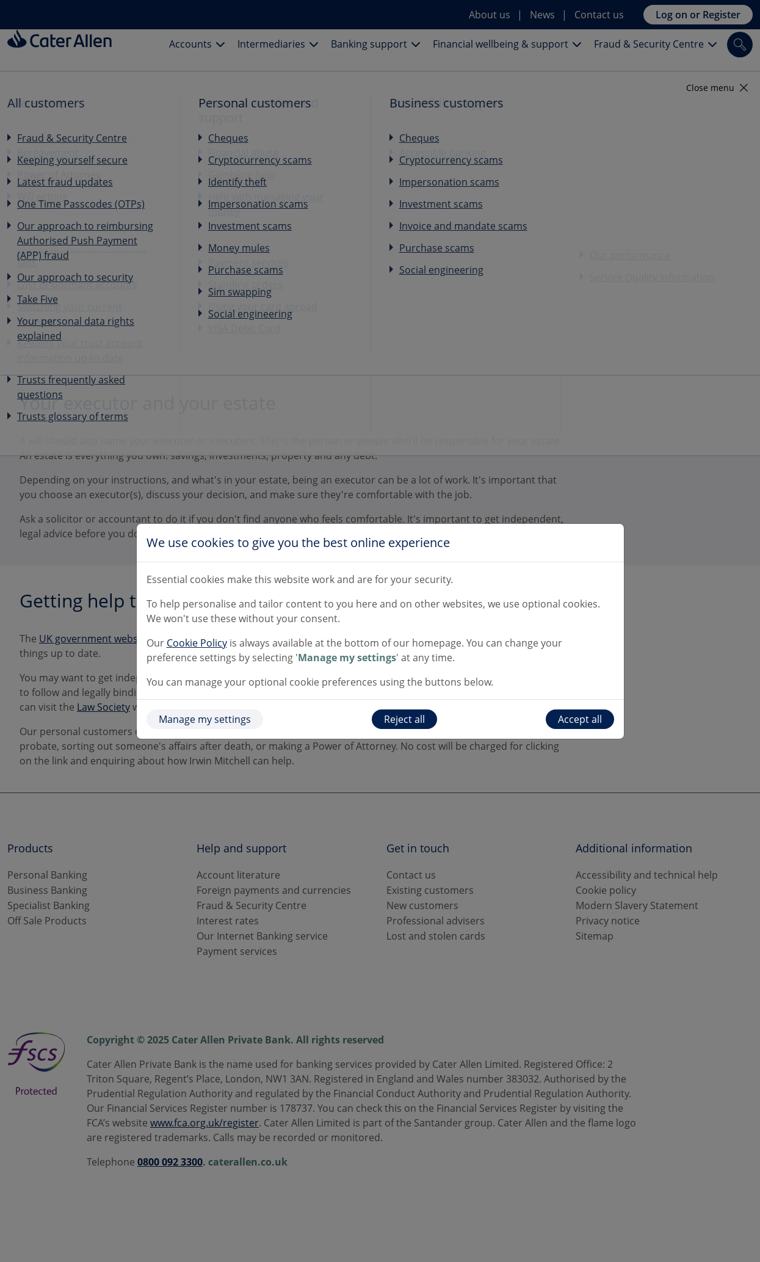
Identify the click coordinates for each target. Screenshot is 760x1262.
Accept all (580, 719)
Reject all (404, 719)
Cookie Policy (197, 643)
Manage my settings (205, 719)
